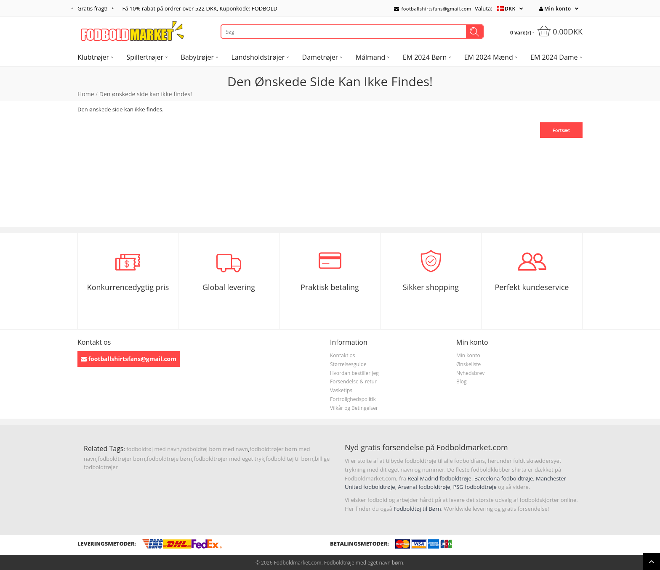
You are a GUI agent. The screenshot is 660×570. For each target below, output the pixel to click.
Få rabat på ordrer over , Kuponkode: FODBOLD (199, 8)
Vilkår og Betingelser (354, 408)
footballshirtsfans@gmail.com (432, 8)
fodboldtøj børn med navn (214, 449)
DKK (510, 8)
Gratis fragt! (92, 8)
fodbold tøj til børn (289, 458)
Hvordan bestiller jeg (354, 373)
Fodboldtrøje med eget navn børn (363, 562)
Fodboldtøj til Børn (417, 508)
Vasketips (341, 390)
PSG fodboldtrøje (474, 487)
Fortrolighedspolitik (353, 399)
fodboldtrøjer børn (121, 458)
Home (85, 94)
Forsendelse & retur (353, 381)
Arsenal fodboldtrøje (424, 487)
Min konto (555, 8)
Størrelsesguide (348, 364)
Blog (461, 381)
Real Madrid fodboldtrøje (439, 478)
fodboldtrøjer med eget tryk (229, 458)
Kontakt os (342, 355)
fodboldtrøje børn (169, 458)
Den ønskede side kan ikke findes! (145, 94)
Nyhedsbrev (470, 373)
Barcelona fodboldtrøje (503, 478)
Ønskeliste (468, 364)
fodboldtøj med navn (153, 449)
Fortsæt (561, 130)
